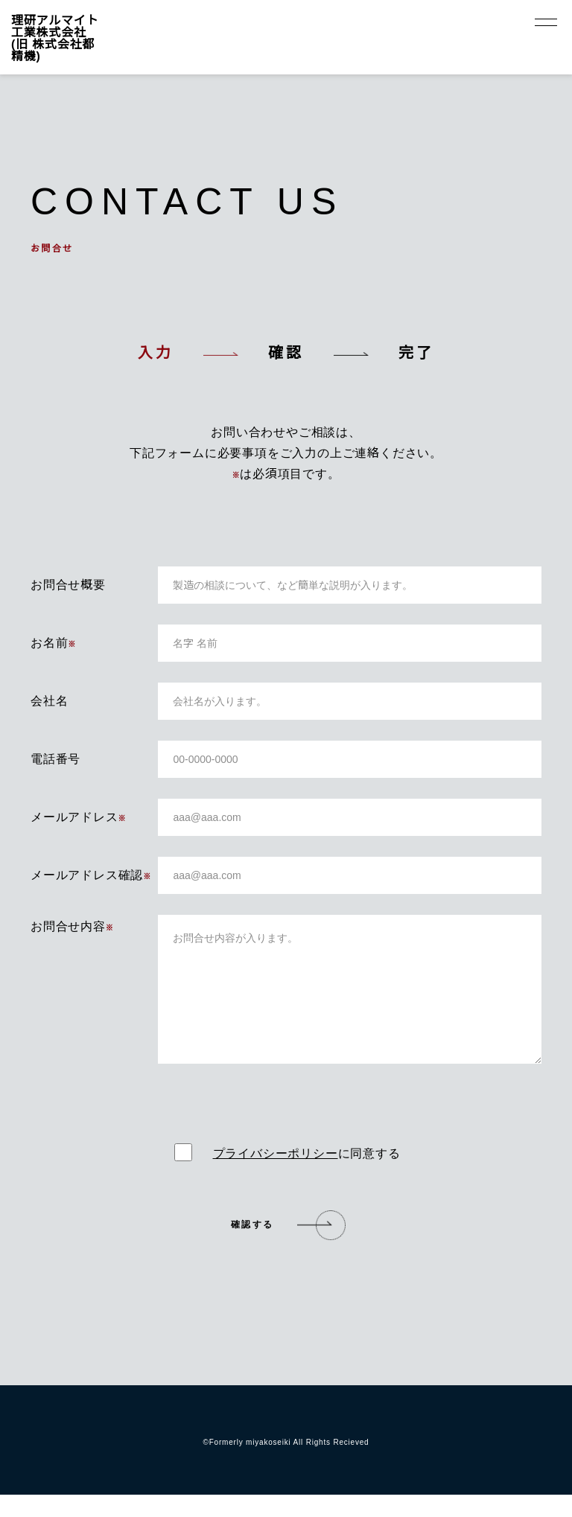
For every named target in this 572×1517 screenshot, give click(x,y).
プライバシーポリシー (275, 1175)
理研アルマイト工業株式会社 (54, 37)
